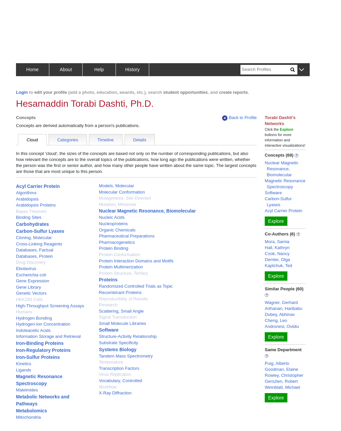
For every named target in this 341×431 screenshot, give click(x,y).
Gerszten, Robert (281, 381)
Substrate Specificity (118, 342)
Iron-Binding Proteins (40, 343)
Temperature (111, 361)
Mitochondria (28, 417)
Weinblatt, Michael (282, 387)
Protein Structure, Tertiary (123, 273)
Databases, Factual (34, 249)
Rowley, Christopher (284, 375)
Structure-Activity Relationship (128, 336)
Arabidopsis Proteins (36, 205)
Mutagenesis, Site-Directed (125, 198)
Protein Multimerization (121, 266)
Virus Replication (115, 374)
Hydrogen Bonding (34, 318)
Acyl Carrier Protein (38, 186)
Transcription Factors (119, 368)
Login (22, 92)
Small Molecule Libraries (122, 323)
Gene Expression (32, 280)
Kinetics (23, 363)
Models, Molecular (116, 185)
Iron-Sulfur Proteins (38, 357)
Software (109, 330)
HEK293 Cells (29, 299)
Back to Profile (239, 118)
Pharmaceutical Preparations (127, 235)
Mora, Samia (277, 241)
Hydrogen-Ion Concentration (43, 324)
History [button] (132, 69)
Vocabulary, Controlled (120, 380)
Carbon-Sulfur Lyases (40, 231)
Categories (67, 139)
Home (32, 69)
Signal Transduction (118, 317)
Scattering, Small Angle (121, 311)
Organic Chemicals (117, 229)
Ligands (23, 369)
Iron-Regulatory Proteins (43, 350)
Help (99, 69)
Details (140, 139)
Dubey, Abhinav (280, 314)
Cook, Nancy (277, 253)
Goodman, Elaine (281, 369)
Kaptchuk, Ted (278, 265)
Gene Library (28, 287)
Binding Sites (28, 217)
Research (108, 304)
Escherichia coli (31, 274)
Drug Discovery (31, 262)
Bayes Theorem (31, 211)
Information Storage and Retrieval (48, 336)
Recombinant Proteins (120, 292)
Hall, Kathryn (277, 247)
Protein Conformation (119, 254)
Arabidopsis (27, 199)
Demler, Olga (277, 259)
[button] (301, 70)
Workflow (108, 386)
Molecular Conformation (122, 192)
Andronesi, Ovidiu (282, 326)
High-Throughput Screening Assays (50, 305)
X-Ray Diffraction (115, 392)
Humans (24, 311)
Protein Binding (113, 248)
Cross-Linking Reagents (39, 243)
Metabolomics (31, 410)
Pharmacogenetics (117, 242)
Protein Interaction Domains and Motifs (136, 260)
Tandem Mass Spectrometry (126, 356)
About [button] (66, 69)
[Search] (265, 69)
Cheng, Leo (276, 320)
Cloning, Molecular (34, 237)
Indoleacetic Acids (33, 330)
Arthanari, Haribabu (283, 308)
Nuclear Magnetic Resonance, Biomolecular (147, 211)
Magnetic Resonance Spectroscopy (285, 183)
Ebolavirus (26, 268)
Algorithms (26, 192)
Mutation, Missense (117, 204)
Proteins (108, 279)
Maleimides (27, 389)
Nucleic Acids (112, 217)
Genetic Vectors (31, 293)
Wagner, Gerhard (281, 302)
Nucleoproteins (113, 223)
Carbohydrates (32, 224)
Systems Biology (118, 349)
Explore (276, 221)
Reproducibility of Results (123, 298)
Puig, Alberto (277, 363)
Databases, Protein (34, 256)
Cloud (32, 139)
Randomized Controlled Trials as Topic (136, 286)
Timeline (106, 139)
